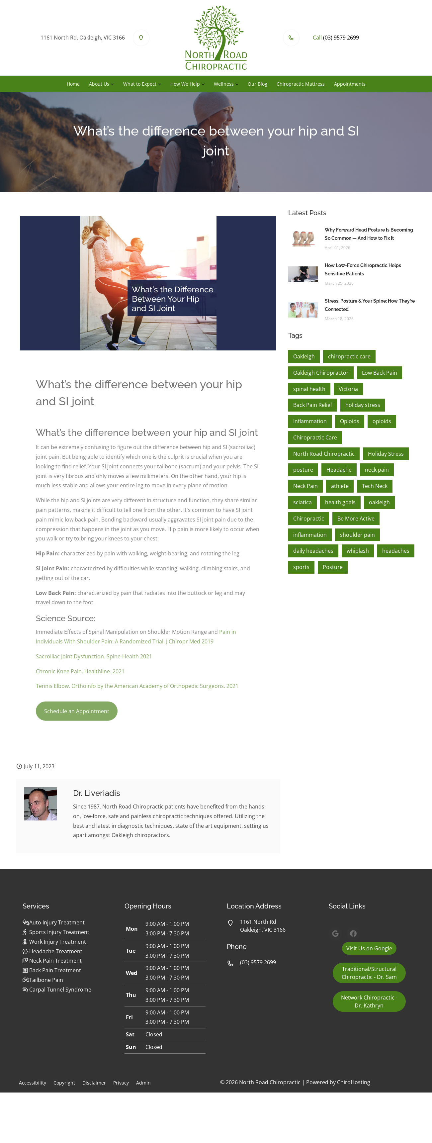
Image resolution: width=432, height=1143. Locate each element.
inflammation (310, 534)
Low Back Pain (379, 372)
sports (301, 567)
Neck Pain (305, 486)
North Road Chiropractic (324, 453)
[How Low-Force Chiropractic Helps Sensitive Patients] (303, 273)
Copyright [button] (64, 1083)
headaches (395, 550)
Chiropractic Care (315, 437)
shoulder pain (357, 534)
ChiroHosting (353, 1082)
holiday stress (362, 405)
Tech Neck (375, 486)
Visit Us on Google (369, 948)
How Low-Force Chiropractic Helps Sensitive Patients (363, 269)
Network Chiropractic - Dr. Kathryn (369, 1001)
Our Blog (257, 84)
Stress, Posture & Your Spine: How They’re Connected (370, 305)
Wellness (224, 84)
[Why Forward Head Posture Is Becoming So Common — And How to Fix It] (303, 238)
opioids (382, 421)
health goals (340, 502)
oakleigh (379, 502)
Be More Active (356, 518)
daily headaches (313, 550)
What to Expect (139, 84)
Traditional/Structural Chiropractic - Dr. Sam (369, 973)
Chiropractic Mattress (301, 84)
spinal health (309, 389)
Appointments (350, 84)
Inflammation (310, 421)
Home (73, 84)
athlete (340, 486)
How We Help (185, 84)
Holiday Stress (386, 453)
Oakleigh (304, 356)
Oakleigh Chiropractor (321, 372)
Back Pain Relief (312, 405)
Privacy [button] (121, 1083)
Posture (333, 567)
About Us (99, 84)
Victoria (348, 389)
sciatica (302, 502)
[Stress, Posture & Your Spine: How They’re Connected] (303, 309)
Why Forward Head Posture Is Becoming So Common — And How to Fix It (369, 234)
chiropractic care (349, 356)
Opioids (349, 421)
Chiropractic (308, 518)
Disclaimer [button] (94, 1083)
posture (303, 469)
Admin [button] (143, 1083)
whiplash (358, 550)
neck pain (377, 469)
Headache (339, 469)
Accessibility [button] (32, 1083)
